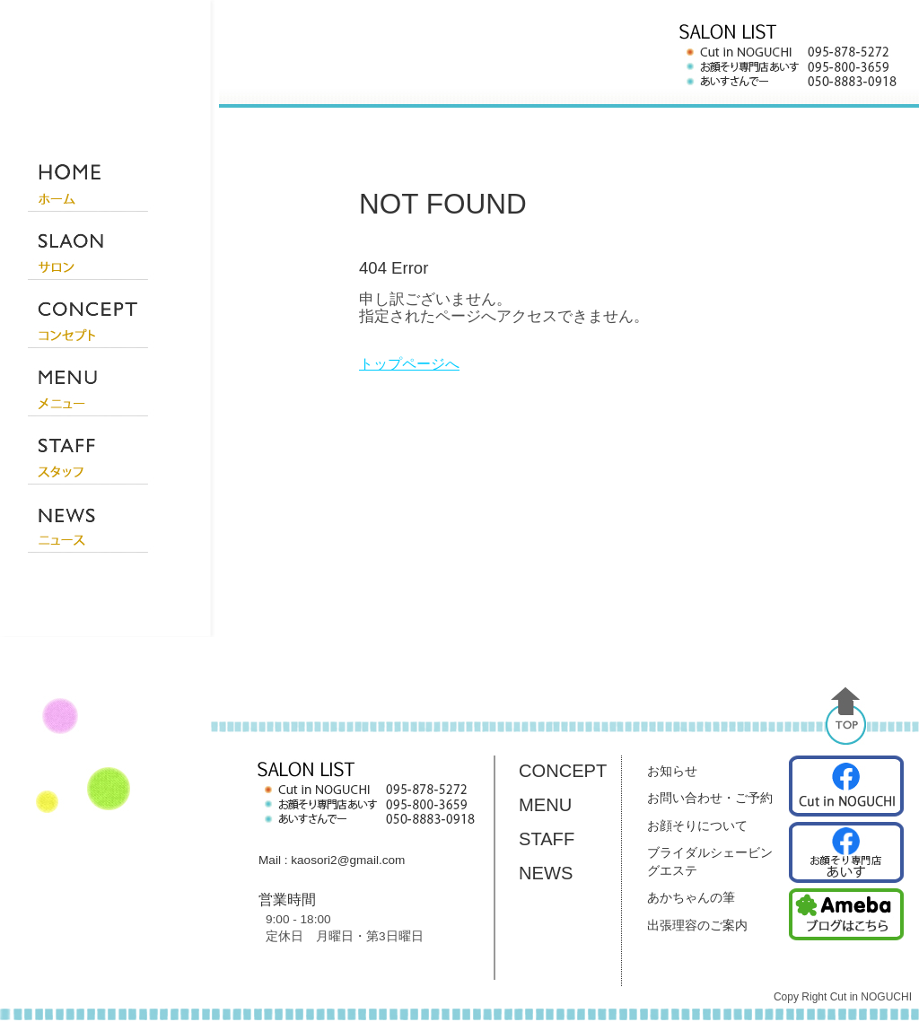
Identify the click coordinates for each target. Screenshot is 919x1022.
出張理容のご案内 (697, 925)
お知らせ (672, 771)
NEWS (546, 873)
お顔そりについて (697, 825)
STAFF (546, 839)
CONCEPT (563, 771)
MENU (545, 805)
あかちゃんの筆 (691, 897)
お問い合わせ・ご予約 (710, 798)
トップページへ (409, 363)
